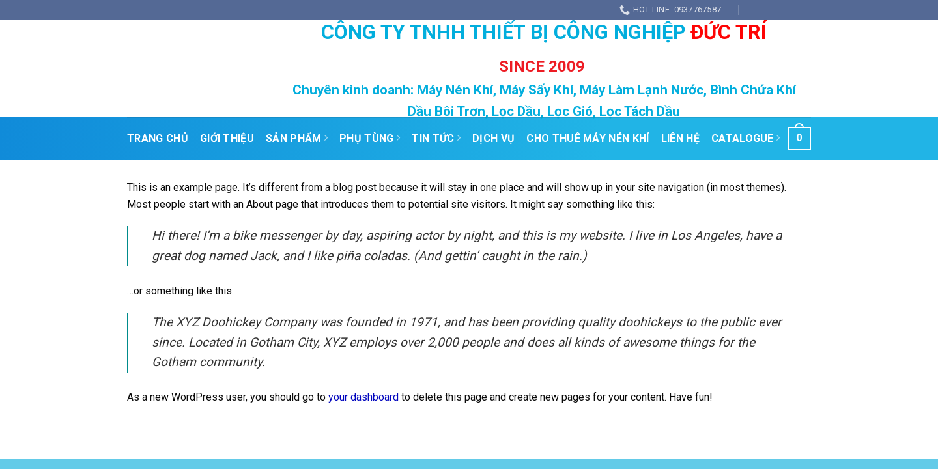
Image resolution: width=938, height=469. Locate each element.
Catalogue (745, 138)
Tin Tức (436, 138)
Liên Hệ (680, 138)
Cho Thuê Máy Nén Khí (587, 138)
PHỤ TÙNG (369, 138)
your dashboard (363, 397)
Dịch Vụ (493, 138)
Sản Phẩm (297, 138)
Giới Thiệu (227, 138)
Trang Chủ (157, 138)
